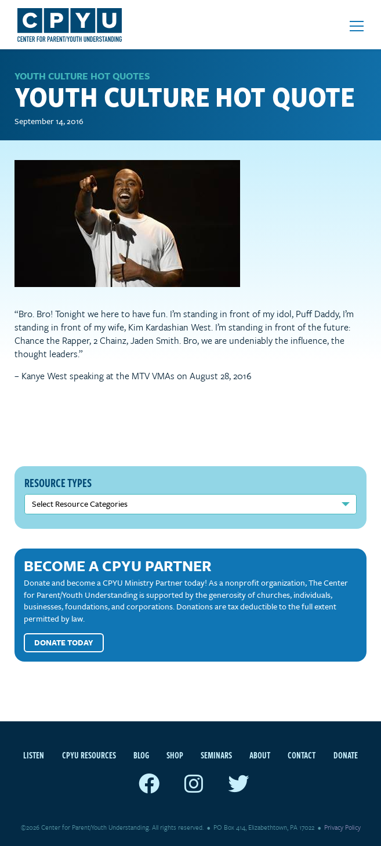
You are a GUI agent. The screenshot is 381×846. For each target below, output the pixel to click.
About (259, 755)
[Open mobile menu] (357, 26)
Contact (301, 755)
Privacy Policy (342, 827)
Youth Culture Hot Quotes (82, 76)
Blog (141, 755)
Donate (345, 755)
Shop (174, 755)
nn (190, 504)
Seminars (216, 755)
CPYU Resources (89, 755)
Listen (33, 755)
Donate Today (63, 642)
